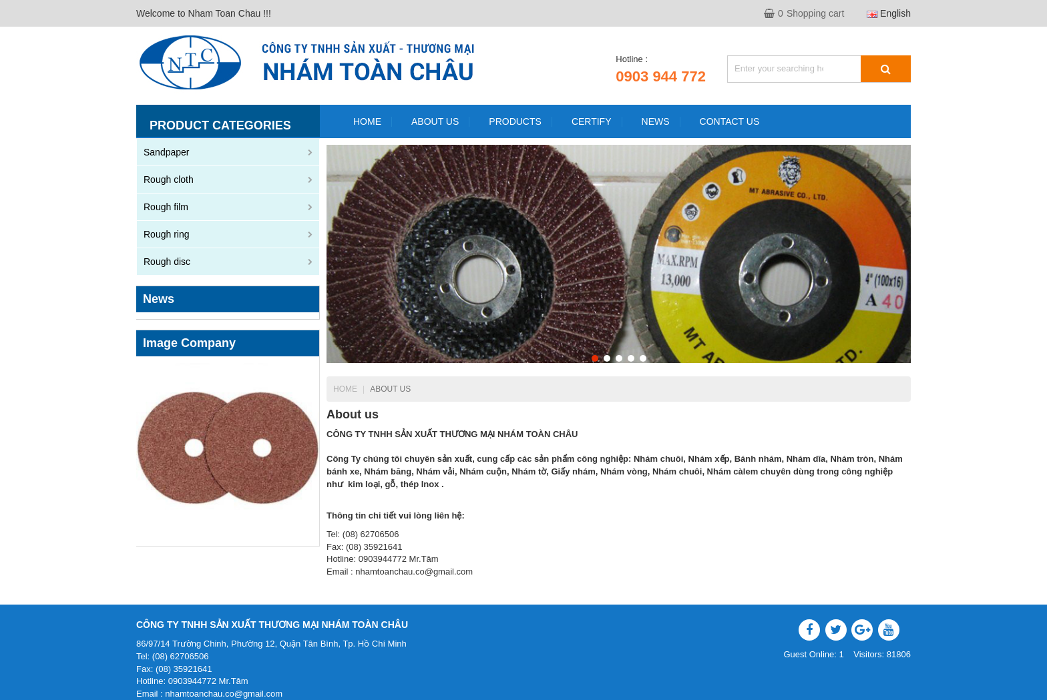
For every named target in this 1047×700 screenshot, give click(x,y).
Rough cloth (169, 179)
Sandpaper (167, 152)
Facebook (809, 630)
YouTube (888, 630)
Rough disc (167, 261)
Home (345, 389)
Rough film (166, 207)
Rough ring (167, 234)
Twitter (836, 630)
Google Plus (862, 630)
